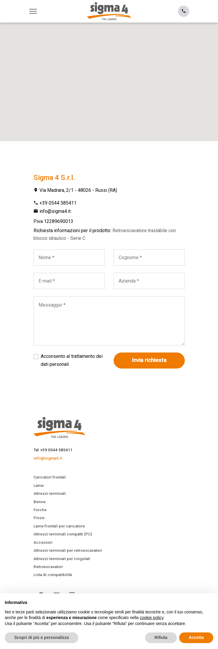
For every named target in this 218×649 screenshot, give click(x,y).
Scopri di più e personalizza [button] (41, 637)
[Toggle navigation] (34, 11)
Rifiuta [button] (161, 637)
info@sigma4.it (55, 211)
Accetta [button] (196, 637)
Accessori (43, 542)
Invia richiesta (149, 360)
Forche (40, 509)
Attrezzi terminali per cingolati (62, 558)
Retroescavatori (48, 566)
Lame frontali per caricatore (59, 526)
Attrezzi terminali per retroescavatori (68, 550)
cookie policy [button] (151, 617)
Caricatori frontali (50, 477)
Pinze (39, 517)
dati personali (55, 364)
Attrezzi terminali (50, 493)
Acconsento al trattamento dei (72, 360)
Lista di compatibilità (53, 574)
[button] (109, 76)
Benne (40, 501)
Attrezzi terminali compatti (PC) (63, 534)
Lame (39, 485)
